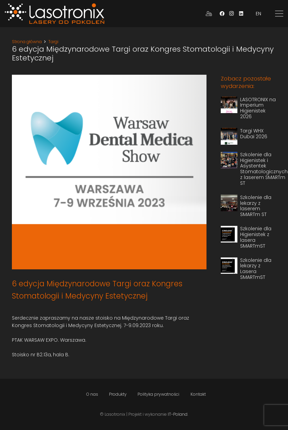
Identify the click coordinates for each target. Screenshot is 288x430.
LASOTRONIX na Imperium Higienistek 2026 (258, 108)
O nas (92, 394)
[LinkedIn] (241, 13)
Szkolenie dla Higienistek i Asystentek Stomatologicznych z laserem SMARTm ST (264, 168)
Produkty (118, 394)
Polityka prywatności (158, 394)
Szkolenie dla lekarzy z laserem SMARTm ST (255, 206)
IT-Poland (177, 414)
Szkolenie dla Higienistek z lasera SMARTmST (255, 237)
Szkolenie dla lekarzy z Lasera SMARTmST (255, 269)
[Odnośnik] (54, 13)
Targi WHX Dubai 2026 (253, 133)
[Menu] (279, 13)
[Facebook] (222, 13)
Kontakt (198, 394)
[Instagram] (231, 13)
